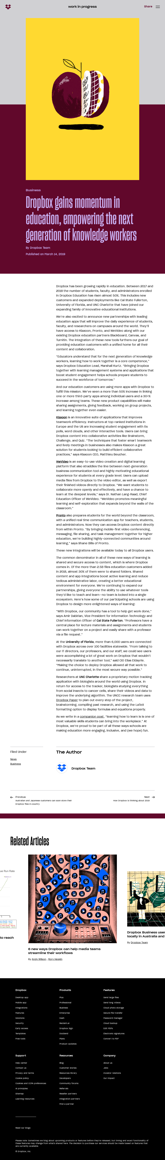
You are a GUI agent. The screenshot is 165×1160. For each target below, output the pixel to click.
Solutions (19, 1018)
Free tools (20, 1039)
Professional (65, 1002)
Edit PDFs (108, 1028)
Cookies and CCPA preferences (30, 1083)
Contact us (20, 1068)
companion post (92, 716)
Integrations (21, 1008)
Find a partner (66, 1104)
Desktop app (21, 997)
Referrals (63, 1088)
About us (107, 1063)
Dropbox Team (40, 247)
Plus (61, 997)
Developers (65, 1078)
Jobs (105, 1068)
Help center (21, 1063)
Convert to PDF (111, 1039)
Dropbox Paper (67, 700)
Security (19, 1023)
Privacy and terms (24, 1073)
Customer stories (67, 1068)
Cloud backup (110, 1023)
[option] (67, 908)
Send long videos (111, 1002)
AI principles (21, 1088)
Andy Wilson (39, 959)
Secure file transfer (113, 1013)
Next (131, 799)
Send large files (111, 997)
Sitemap (19, 1093)
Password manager (113, 1018)
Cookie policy (22, 1078)
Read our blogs (22, 1128)
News (13, 759)
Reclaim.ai (64, 1023)
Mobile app (20, 1002)
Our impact (109, 1078)
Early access (21, 1028)
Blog (61, 1063)
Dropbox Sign (66, 1028)
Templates (20, 1033)
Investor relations (112, 1073)
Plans (62, 1039)
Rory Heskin (55, 959)
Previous (43, 800)
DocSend (63, 1033)
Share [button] (148, 6)
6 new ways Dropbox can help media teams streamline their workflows (64, 951)
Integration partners (69, 1099)
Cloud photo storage (113, 1008)
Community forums (68, 1083)
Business (33, 190)
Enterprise (64, 1013)
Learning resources (24, 1099)
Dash (61, 1018)
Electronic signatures (113, 1033)
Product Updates (67, 1044)
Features (19, 1013)
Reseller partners (68, 1093)
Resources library (68, 1073)
